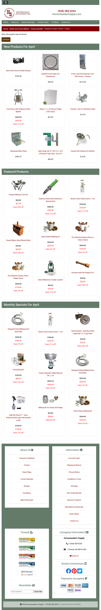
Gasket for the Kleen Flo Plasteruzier (50, 75)
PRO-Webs (77, 604)
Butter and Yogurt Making (19, 29)
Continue (6, 40)
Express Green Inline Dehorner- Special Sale (50, 200)
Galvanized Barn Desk (18, 151)
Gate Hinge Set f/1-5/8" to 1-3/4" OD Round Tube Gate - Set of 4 (50, 152)
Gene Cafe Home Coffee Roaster (18, 71)
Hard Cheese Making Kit (50, 237)
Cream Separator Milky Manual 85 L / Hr (50, 374)
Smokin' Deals (43, 22)
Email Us (74, 556)
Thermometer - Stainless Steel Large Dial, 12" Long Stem (82, 332)
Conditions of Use (74, 479)
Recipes (27, 486)
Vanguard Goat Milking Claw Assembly (18, 330)
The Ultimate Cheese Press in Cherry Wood (82, 238)
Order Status (74, 514)
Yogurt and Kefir (37, 29)
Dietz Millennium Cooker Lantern (50, 280)
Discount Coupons (74, 500)
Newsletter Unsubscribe (74, 507)
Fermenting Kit (18, 370)
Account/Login (74, 458)
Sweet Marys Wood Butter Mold (18, 240)
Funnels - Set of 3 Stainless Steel (82, 109)
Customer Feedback (26, 458)
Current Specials (27, 479)
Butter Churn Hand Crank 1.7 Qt (83, 199)
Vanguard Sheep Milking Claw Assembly (82, 371)
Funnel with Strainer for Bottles (82, 151)
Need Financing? (28, 22)
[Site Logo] (18, 13)
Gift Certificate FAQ (74, 493)
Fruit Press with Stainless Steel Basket (18, 110)
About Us (14, 22)
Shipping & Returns (74, 465)
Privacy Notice (74, 472)
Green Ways (26, 472)
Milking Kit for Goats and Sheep (51, 408)
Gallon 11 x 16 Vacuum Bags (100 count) (51, 110)
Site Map (74, 486)
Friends (27, 465)
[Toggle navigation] (5, 2)
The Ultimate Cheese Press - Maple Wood (18, 277)
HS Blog (55, 22)
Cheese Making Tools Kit (18, 195)
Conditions (27, 493)
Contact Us (66, 22)
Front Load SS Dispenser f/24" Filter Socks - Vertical (82, 75)
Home (5, 22)
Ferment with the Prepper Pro (82, 273)
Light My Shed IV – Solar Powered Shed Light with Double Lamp (18, 417)
